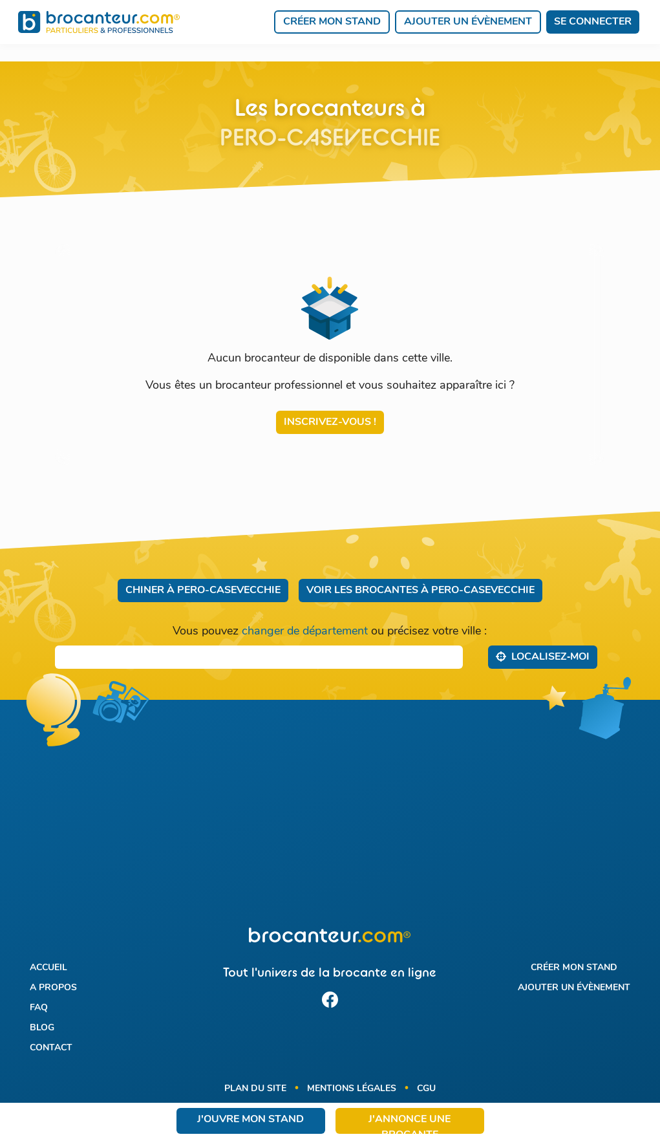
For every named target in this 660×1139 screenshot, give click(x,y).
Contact (51, 1048)
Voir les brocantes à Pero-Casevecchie (420, 590)
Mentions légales (351, 1089)
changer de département (305, 631)
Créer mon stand (332, 22)
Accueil (48, 968)
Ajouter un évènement (468, 22)
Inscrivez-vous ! (330, 422)
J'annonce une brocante (409, 1124)
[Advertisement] (330, 821)
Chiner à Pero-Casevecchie (203, 590)
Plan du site (255, 1089)
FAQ (39, 1008)
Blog (42, 1028)
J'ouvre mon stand (250, 1119)
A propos (53, 988)
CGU (426, 1089)
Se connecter (593, 22)
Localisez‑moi (543, 656)
